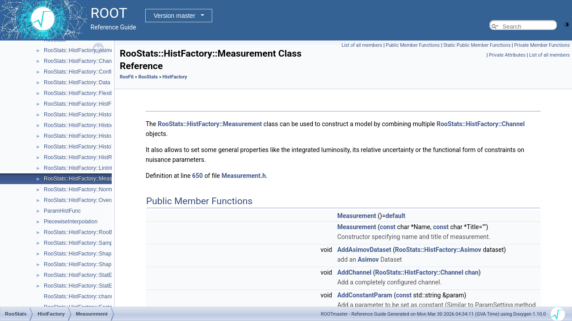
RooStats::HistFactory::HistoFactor (85, 114)
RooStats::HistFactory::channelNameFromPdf (98, 296)
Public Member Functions (413, 45)
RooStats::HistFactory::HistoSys (82, 136)
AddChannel (354, 272)
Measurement (356, 215)
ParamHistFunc (62, 211)
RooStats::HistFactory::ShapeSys (83, 264)
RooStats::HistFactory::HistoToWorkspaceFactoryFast (108, 147)
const (387, 226)
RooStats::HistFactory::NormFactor (85, 189)
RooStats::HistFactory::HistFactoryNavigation (97, 104)
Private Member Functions (542, 45)
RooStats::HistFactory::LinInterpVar (86, 168)
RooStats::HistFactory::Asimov (80, 50)
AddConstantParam (364, 295)
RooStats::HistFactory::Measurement (88, 179)
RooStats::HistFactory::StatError (82, 275)
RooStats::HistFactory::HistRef (80, 157)
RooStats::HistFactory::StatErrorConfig (90, 286)
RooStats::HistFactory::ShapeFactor (87, 254)
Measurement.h (244, 175)
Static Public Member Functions (477, 45)
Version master (174, 15)
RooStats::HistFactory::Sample (80, 243)
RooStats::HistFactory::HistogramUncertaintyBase (103, 125)
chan (471, 272)
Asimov (368, 259)
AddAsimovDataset (364, 249)
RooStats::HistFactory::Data (77, 82)
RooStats (148, 77)
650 (197, 175)
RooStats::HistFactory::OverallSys (84, 200)
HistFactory (175, 77)
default (395, 215)
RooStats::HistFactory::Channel (81, 61)
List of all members (361, 45)
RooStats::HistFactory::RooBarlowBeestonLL (97, 232)
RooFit (127, 77)
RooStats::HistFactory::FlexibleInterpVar (91, 93)
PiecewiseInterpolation (70, 221)
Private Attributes (507, 55)
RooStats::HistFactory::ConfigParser (87, 72)
